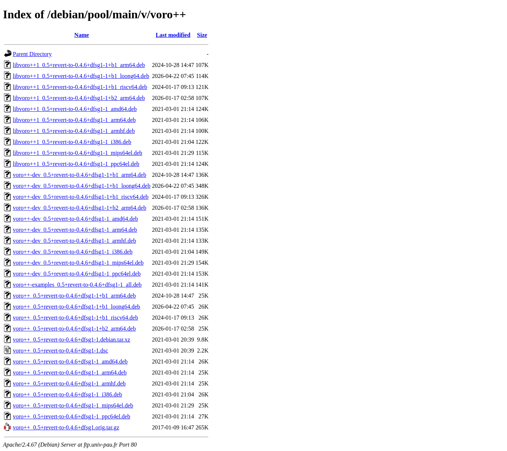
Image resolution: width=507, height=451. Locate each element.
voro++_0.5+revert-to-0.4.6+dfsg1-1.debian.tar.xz (71, 339)
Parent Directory (32, 54)
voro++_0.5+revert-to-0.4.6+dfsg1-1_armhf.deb (69, 383)
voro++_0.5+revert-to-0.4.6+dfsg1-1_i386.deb (67, 394)
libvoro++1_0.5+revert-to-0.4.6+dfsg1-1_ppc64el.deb (76, 164)
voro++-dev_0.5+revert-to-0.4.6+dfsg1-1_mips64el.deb (78, 263)
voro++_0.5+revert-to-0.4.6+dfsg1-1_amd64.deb (70, 361)
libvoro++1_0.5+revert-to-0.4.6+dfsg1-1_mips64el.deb (77, 153)
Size (202, 35)
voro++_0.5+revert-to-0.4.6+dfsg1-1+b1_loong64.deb (76, 306)
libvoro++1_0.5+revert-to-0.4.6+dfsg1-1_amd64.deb (75, 109)
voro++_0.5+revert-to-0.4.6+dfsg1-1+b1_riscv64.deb (75, 317)
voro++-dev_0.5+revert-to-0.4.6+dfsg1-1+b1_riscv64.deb (80, 197)
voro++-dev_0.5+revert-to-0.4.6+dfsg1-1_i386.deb (73, 252)
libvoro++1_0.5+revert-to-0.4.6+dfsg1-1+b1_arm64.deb (79, 65)
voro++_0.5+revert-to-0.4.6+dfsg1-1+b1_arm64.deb (74, 295)
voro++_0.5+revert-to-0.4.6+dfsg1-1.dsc (60, 350)
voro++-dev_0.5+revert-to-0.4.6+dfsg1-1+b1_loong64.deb (82, 186)
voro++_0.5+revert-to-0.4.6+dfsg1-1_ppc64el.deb (71, 416)
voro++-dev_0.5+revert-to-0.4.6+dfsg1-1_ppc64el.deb (77, 274)
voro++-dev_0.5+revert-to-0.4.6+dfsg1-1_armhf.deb (74, 241)
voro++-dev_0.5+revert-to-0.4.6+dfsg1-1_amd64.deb (75, 219)
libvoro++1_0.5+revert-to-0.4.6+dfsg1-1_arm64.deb (74, 120)
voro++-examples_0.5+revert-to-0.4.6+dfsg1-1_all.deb (77, 285)
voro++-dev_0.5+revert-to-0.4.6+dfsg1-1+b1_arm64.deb (79, 175)
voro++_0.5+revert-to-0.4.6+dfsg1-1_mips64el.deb (73, 405)
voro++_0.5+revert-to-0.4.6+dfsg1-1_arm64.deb (70, 372)
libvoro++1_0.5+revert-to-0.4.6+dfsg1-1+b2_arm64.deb (79, 98)
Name (81, 35)
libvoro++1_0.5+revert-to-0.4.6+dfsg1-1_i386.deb (72, 142)
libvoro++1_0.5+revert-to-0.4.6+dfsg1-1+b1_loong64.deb (81, 76)
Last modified (173, 35)
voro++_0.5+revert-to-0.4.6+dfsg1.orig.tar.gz (66, 427)
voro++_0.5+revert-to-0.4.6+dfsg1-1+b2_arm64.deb (74, 328)
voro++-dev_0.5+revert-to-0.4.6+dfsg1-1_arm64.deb (75, 230)
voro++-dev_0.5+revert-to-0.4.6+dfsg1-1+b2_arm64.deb (79, 208)
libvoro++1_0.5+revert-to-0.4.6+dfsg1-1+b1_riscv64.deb (80, 87)
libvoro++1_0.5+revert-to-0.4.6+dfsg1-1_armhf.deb (74, 131)
